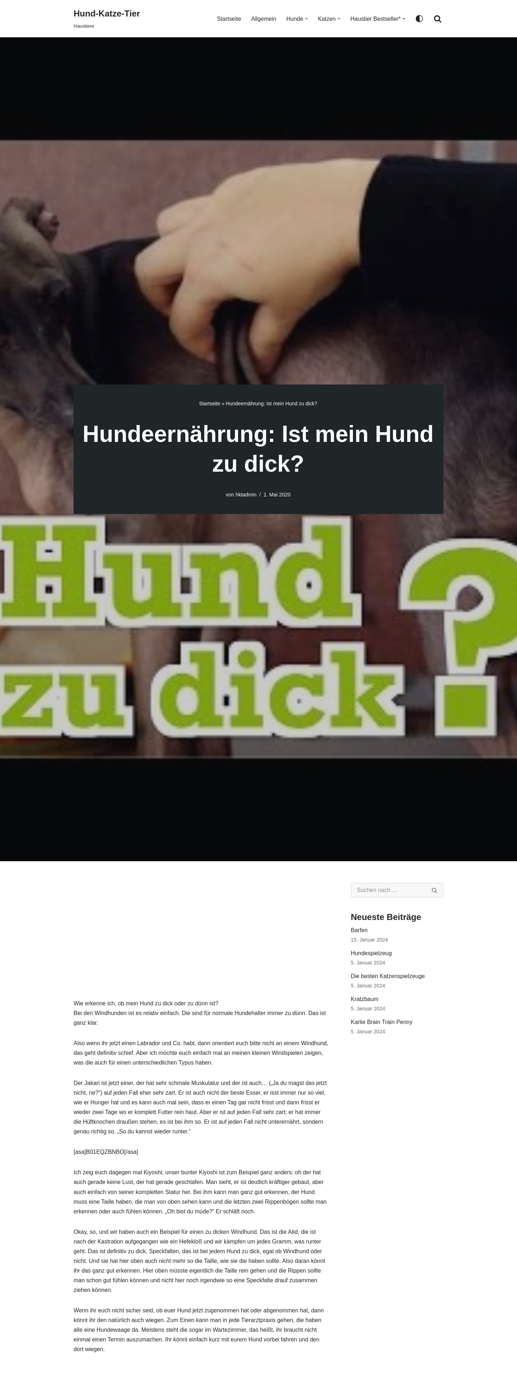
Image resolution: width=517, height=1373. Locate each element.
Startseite (228, 19)
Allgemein (263, 19)
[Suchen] (438, 19)
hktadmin (246, 494)
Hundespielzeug (371, 953)
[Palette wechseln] (419, 18)
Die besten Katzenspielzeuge (388, 976)
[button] (306, 18)
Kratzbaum (364, 999)
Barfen (359, 930)
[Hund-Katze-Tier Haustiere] (107, 18)
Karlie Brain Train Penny (382, 1022)
